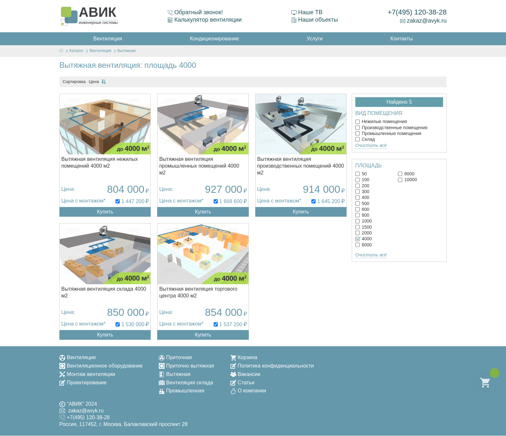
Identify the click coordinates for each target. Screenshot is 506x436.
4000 (363, 238)
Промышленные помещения (388, 133)
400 (362, 197)
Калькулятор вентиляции (204, 19)
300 (362, 191)
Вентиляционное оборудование (101, 366)
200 (362, 185)
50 (361, 173)
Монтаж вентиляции (87, 374)
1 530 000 (132, 324)
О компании (248, 391)
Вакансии (245, 374)
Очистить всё (371, 145)
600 (362, 209)
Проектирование (82, 382)
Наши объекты (314, 19)
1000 (363, 220)
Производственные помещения (391, 127)
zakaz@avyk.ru (423, 20)
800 (362, 215)
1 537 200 (230, 324)
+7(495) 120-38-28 (417, 12)
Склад (365, 139)
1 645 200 (328, 201)
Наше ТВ (306, 12)
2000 (363, 232)
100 (362, 179)
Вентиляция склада (186, 382)
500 (362, 203)
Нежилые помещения (381, 121)
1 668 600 (230, 201)
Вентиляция (77, 357)
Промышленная (181, 391)
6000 (363, 244)
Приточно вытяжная (186, 366)
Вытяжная (174, 374)
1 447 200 (132, 201)
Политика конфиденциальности (272, 366)
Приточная (175, 357)
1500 (363, 227)
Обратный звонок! (195, 12)
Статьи (242, 382)
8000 (406, 173)
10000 (407, 179)
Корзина (244, 357)
